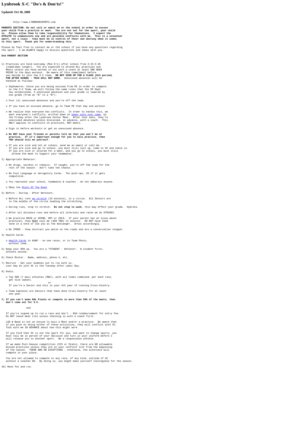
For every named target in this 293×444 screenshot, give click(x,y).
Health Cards (17, 285)
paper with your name (86, 134)
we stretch (39, 234)
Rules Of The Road (34, 221)
